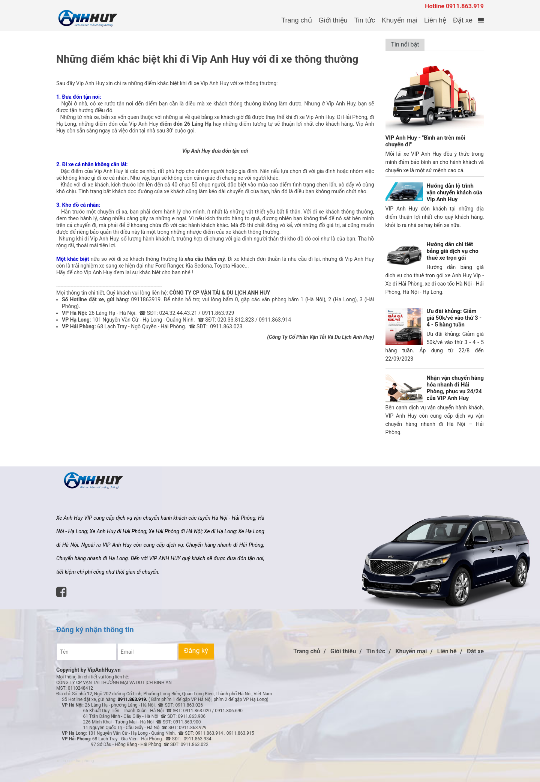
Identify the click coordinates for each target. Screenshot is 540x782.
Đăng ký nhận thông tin (95, 629)
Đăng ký (196, 650)
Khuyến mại (399, 20)
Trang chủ (296, 20)
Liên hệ (435, 20)
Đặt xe (462, 20)
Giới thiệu (333, 20)
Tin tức (364, 20)
